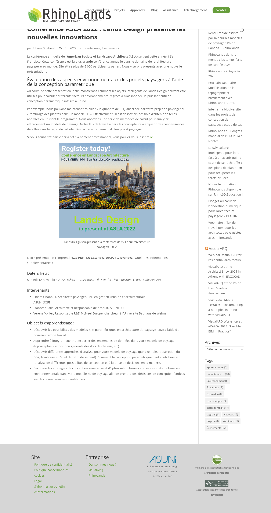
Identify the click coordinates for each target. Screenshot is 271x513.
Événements (110, 48)
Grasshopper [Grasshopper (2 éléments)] (216, 401)
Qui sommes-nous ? (102, 464)
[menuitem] (94, 24)
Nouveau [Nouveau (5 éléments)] (231, 414)
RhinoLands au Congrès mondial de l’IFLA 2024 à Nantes (225, 136)
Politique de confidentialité (53, 464)
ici (151, 137)
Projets (119, 10)
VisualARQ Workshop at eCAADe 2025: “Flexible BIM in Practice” (225, 326)
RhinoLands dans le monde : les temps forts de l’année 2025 (225, 59)
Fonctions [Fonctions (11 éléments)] (215, 387)
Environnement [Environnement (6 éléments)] (217, 381)
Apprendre (138, 10)
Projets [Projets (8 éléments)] (213, 421)
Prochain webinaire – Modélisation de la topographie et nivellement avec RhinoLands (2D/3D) (223, 93)
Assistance (170, 10)
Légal (38, 481)
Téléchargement (195, 10)
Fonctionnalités (97, 10)
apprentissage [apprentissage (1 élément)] (217, 367)
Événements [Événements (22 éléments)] (217, 428)
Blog (154, 10)
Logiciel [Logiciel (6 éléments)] (213, 414)
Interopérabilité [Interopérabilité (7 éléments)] (218, 408)
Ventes (221, 10)
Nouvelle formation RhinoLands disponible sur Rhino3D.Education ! (225, 189)
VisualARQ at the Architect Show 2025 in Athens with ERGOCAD (224, 272)
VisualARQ (218, 248)
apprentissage (90, 48)
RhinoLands (96, 475)
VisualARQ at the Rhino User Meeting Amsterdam (224, 288)
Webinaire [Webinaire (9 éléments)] (231, 421)
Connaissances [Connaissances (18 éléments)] (218, 374)
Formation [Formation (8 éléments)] (215, 394)
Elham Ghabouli (44, 48)
